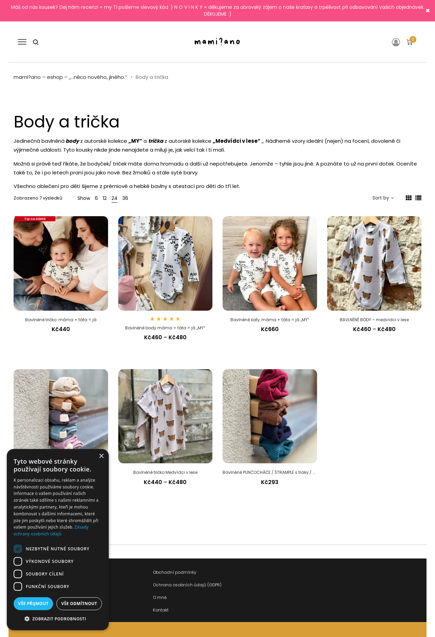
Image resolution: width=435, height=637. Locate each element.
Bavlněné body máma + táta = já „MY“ (165, 328)
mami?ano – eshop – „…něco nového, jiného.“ (70, 77)
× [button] (101, 456)
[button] (58, 619)
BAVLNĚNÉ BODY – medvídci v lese (374, 320)
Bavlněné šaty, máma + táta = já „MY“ (269, 320)
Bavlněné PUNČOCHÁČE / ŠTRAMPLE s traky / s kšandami (280, 472)
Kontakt (161, 610)
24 (114, 198)
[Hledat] (35, 42)
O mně (160, 597)
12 (105, 198)
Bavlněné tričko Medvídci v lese (165, 472)
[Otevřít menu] (22, 41)
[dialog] (58, 539)
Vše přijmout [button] (33, 603)
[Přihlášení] (397, 42)
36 (125, 198)
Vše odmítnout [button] (79, 603)
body (72, 140)
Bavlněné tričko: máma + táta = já (61, 320)
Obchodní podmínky (174, 572)
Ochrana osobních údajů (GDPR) (187, 585)
